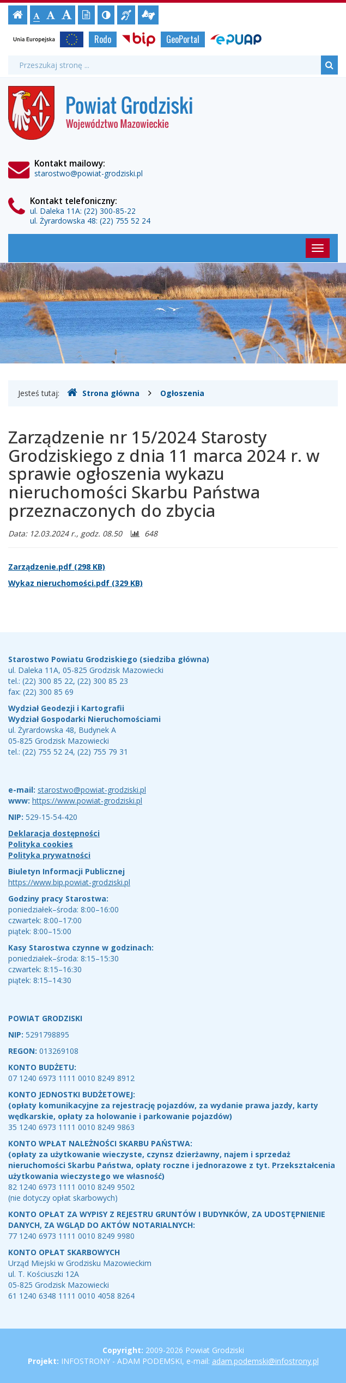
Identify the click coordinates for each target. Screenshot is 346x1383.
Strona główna (103, 392)
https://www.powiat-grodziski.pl (87, 800)
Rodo (102, 39)
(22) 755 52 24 (125, 220)
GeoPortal (182, 39)
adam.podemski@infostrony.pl (265, 1361)
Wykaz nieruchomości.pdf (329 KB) (75, 583)
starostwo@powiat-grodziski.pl (88, 173)
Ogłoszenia (182, 393)
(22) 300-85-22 (110, 211)
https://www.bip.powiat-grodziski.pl (69, 882)
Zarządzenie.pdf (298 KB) (56, 566)
